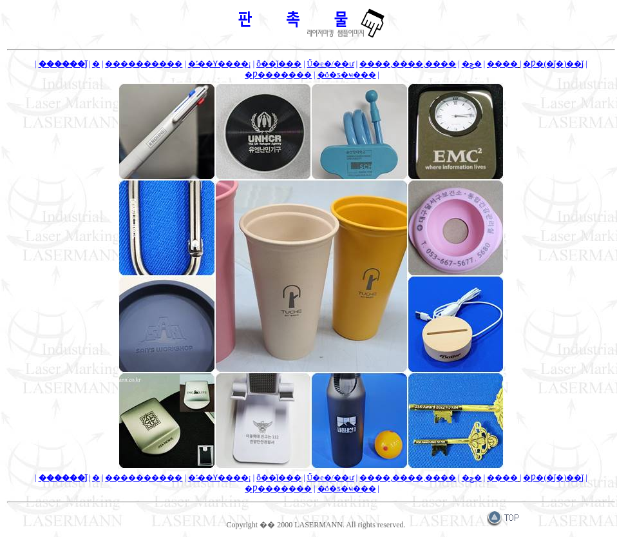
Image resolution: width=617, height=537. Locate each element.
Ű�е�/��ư (330, 63)
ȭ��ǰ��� (278, 63)
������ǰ (63, 63)
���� (502, 63)
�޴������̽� (96, 63)
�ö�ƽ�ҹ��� (347, 74)
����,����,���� (407, 63)
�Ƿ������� (278, 74)
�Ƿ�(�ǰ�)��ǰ (553, 63)
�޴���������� (143, 63)
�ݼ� (472, 63)
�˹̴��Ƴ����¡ (219, 63)
